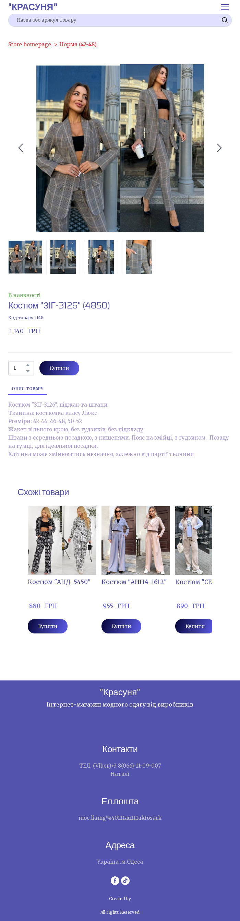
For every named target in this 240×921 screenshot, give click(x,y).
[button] (225, 20)
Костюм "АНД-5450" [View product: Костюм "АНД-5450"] (59, 582)
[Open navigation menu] (225, 7)
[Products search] (120, 20)
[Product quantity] (19, 368)
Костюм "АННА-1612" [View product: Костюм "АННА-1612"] (134, 582)
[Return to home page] (33, 6)
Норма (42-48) (78, 44)
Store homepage (29, 44)
